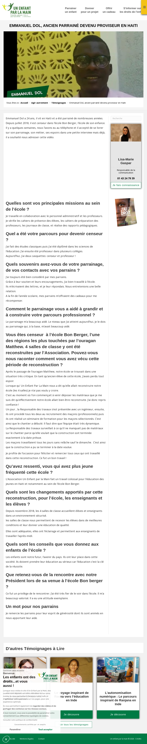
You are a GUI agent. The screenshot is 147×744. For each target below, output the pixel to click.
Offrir (109, 10)
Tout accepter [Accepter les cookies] (27, 729)
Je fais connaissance (126, 185)
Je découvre (71, 714)
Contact (41, 739)
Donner (89, 10)
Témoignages (58, 102)
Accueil (24, 102)
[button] (6, 739)
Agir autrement (39, 102)
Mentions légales (26, 739)
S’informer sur (132, 10)
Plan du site (10, 739)
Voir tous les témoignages (73, 724)
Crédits (138, 739)
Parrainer (71, 10)
